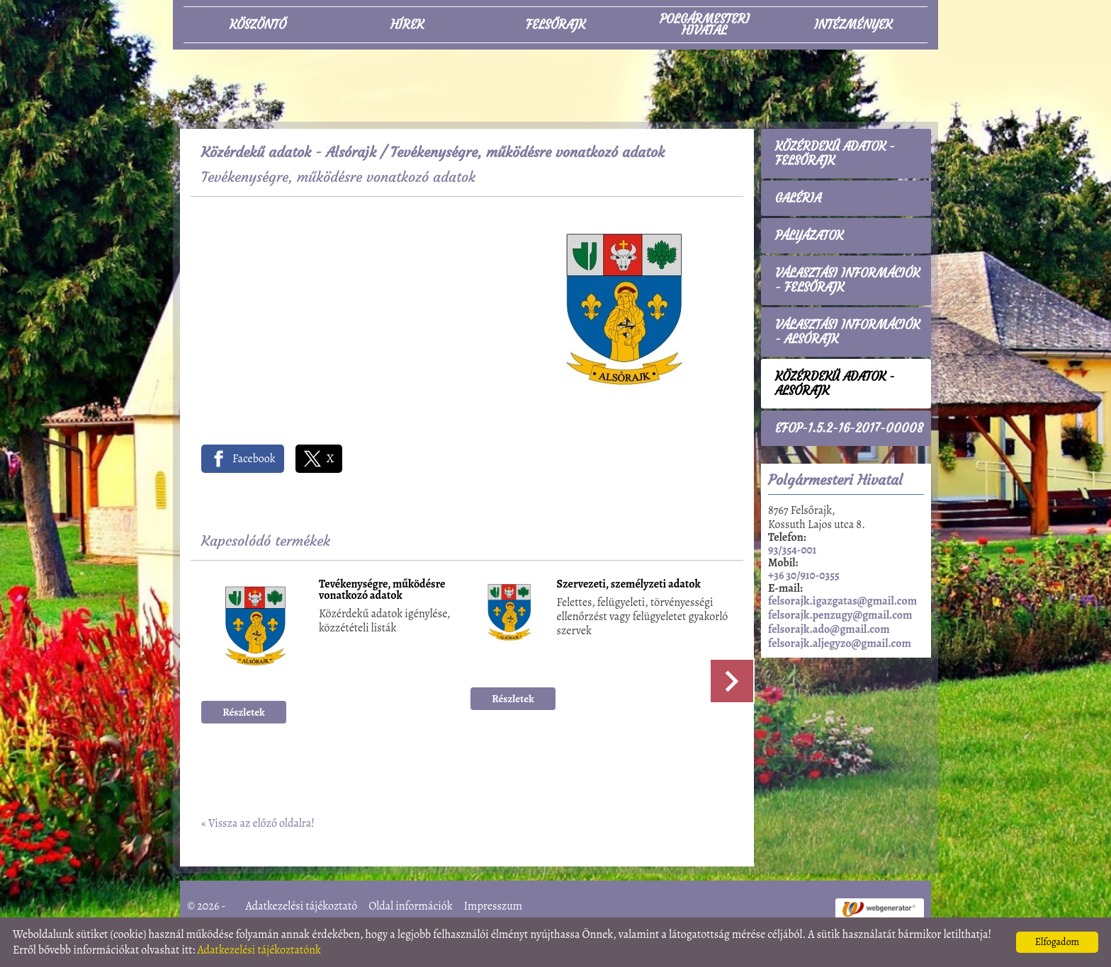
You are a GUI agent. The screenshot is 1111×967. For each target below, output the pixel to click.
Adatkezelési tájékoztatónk (259, 950)
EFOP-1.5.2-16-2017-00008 (849, 428)
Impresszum (492, 906)
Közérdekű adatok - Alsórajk (288, 152)
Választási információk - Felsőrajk (847, 280)
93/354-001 (792, 550)
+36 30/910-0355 (804, 575)
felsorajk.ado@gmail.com (829, 629)
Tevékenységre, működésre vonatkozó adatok (382, 590)
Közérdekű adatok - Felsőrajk (835, 153)
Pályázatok (809, 236)
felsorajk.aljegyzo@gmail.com (839, 643)
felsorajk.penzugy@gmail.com (840, 615)
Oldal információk (410, 906)
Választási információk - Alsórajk (847, 332)
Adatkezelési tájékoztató (302, 906)
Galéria (798, 198)
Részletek (243, 712)
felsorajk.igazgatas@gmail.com (842, 601)
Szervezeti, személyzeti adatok (629, 585)
